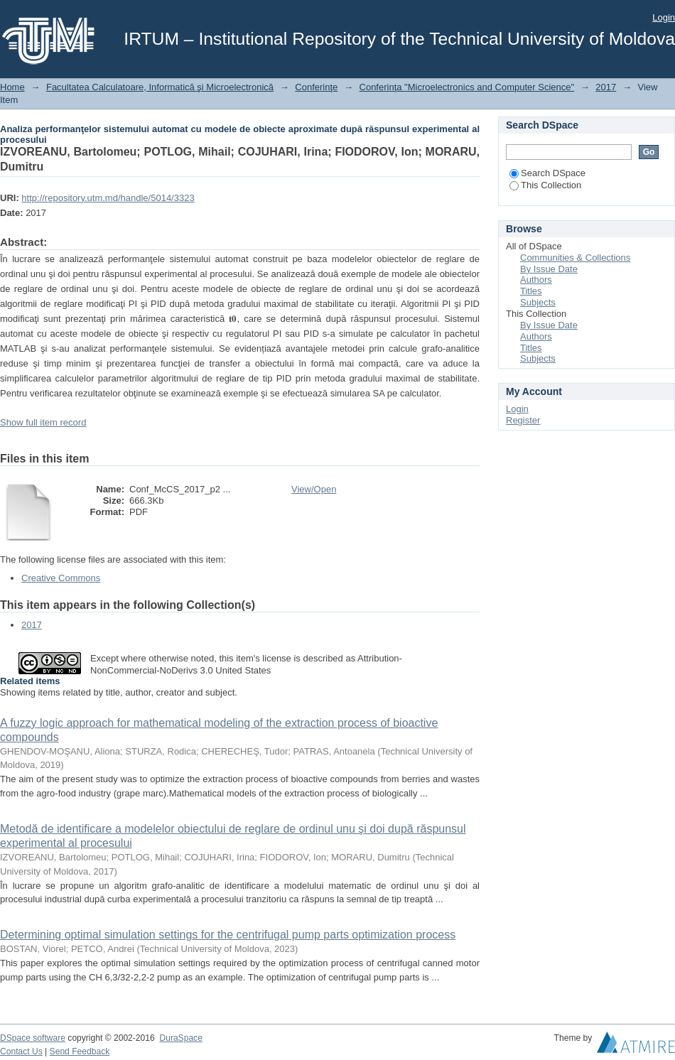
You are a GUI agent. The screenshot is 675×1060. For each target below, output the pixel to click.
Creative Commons (60, 578)
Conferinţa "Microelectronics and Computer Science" (467, 87)
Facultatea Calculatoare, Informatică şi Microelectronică (160, 87)
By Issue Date (549, 269)
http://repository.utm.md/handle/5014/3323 (107, 198)
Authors (536, 279)
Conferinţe (316, 87)
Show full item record (43, 422)
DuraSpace (180, 1038)
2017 (605, 87)
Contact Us (21, 1051)
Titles (531, 291)
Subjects (538, 302)
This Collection (545, 185)
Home (12, 87)
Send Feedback (80, 1051)
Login (663, 17)
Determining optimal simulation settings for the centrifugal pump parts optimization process (227, 935)
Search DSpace (547, 173)
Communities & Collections (575, 257)
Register (523, 420)
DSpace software (32, 1038)
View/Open (313, 489)
